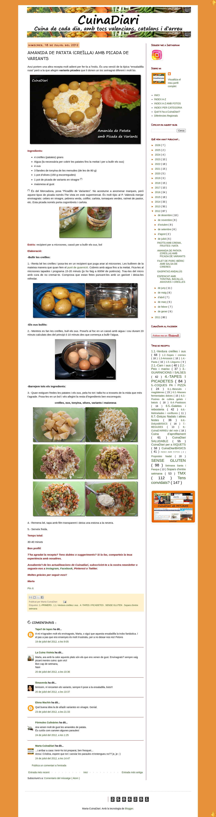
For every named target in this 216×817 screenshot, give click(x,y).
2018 (158, 183)
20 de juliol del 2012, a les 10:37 (52, 691)
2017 (158, 187)
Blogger (129, 808)
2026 (158, 145)
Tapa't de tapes (44, 629)
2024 (158, 154)
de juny (162, 288)
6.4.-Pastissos (178, 402)
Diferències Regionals (166, 115)
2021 (158, 168)
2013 (158, 206)
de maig (162, 292)
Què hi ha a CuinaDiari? (167, 111)
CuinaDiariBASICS (174, 448)
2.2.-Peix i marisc (168, 367)
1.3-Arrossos (166, 358)
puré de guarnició (77, 267)
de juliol (162, 238)
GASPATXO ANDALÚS (169, 271)
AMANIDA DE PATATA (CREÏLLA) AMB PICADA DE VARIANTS (171, 253)
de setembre (165, 229)
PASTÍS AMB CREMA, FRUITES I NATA (169, 244)
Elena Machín (43, 702)
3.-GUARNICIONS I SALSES (168, 370)
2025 (158, 150)
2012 (158, 211)
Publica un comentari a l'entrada (49, 765)
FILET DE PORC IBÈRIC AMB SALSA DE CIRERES (170, 264)
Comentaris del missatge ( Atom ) (62, 778)
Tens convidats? (168, 480)
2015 (158, 197)
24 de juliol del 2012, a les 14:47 (52, 758)
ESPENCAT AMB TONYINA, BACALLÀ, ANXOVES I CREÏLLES (171, 279)
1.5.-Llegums (173, 362)
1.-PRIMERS (45, 605)
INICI (157, 95)
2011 (158, 317)
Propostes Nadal (163, 456)
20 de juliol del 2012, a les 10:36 (52, 671)
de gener (163, 311)
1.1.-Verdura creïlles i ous (66, 605)
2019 (158, 178)
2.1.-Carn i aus (161, 365)
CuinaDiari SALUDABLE (168, 439)
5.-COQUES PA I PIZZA (168, 385)
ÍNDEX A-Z (160, 99)
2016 (158, 192)
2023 (158, 159)
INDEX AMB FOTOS (171, 452)
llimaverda (41, 682)
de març (162, 302)
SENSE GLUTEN (114, 605)
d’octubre (163, 224)
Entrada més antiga (132, 772)
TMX (182, 473)
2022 (158, 164)
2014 (158, 201)
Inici (85, 772)
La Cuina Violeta (45, 652)
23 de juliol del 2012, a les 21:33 (52, 711)
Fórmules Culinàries (47, 722)
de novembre (165, 220)
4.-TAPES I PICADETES (92, 605)
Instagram (52, 568)
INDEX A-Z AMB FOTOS (167, 103)
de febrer (163, 306)
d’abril (161, 297)
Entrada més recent (38, 772)
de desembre (165, 215)
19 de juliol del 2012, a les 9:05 (52, 641)
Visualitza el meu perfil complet (174, 83)
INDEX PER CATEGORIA (168, 107)
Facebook (66, 568)
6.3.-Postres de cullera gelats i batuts (168, 399)
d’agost (162, 234)
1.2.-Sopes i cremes (174, 355)
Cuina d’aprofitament (168, 434)
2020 (158, 173)
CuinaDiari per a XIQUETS (168, 444)
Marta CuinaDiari (45, 745)
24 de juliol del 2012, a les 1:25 (52, 735)
